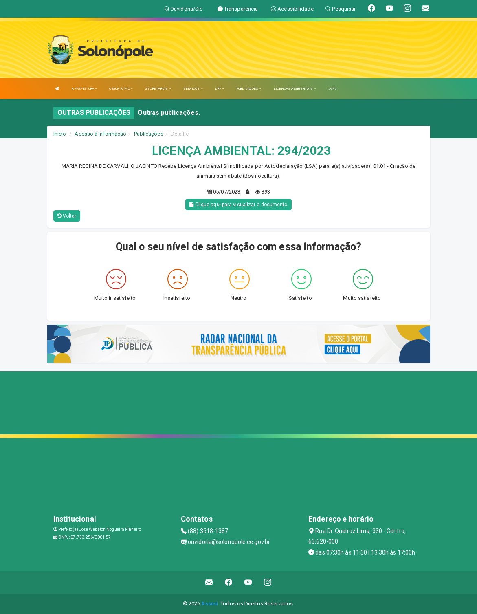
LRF (219, 88)
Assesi (209, 604)
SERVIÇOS (193, 88)
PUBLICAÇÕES (248, 88)
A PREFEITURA (84, 88)
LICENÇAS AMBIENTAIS (295, 88)
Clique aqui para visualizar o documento (238, 204)
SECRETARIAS (158, 88)
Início (59, 134)
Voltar (67, 216)
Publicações (148, 134)
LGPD (332, 88)
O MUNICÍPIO (121, 88)
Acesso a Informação (100, 134)
